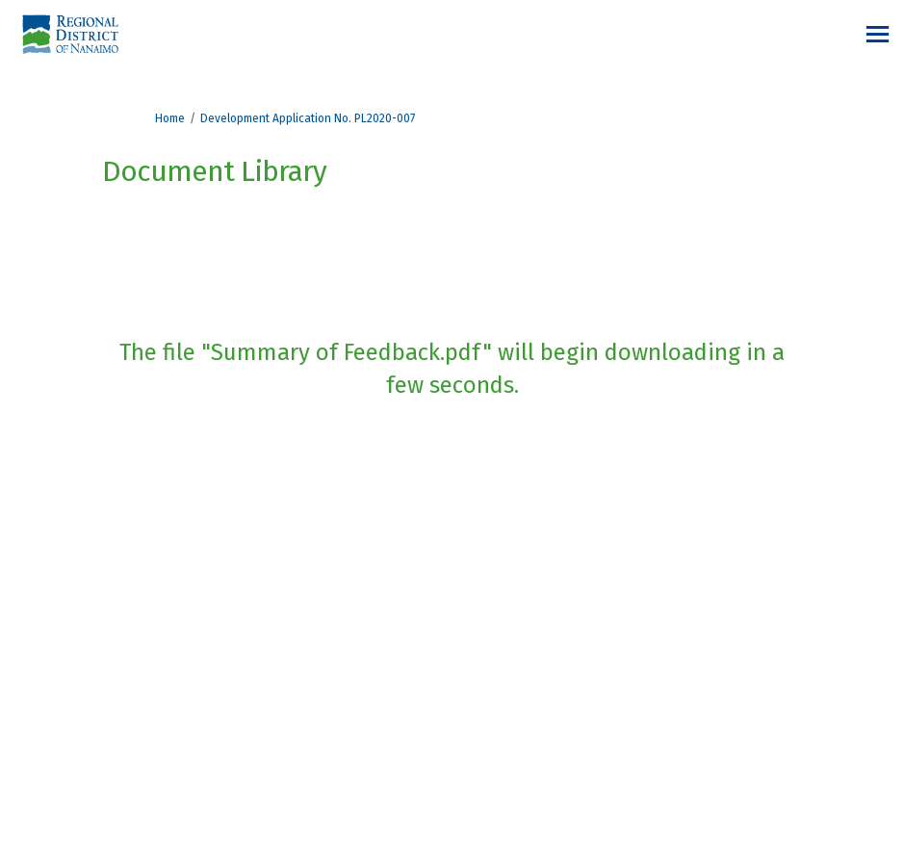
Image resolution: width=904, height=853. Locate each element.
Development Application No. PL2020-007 (307, 118)
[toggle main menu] (877, 34)
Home (170, 118)
